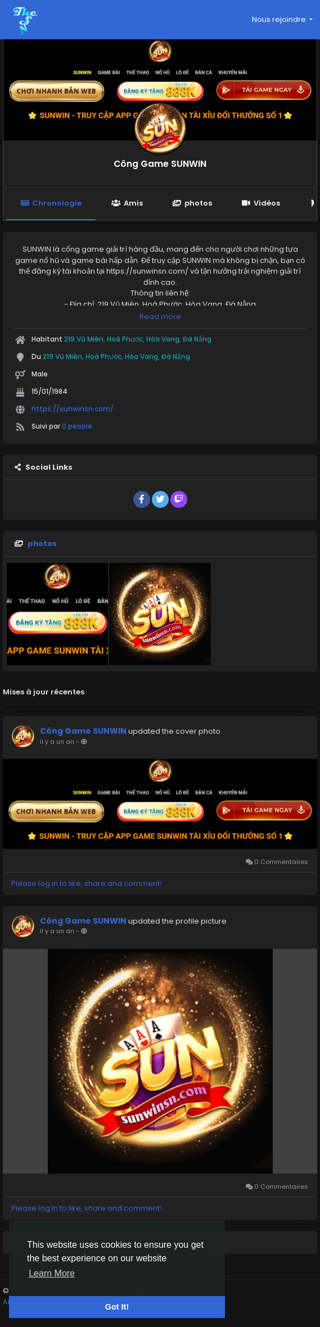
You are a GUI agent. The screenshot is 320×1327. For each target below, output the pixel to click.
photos (192, 203)
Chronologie (51, 203)
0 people (77, 426)
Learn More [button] (52, 1273)
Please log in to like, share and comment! (86, 883)
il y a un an (57, 741)
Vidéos (261, 203)
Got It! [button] (117, 1306)
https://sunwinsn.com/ (72, 408)
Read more (160, 316)
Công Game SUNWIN (160, 164)
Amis (126, 203)
